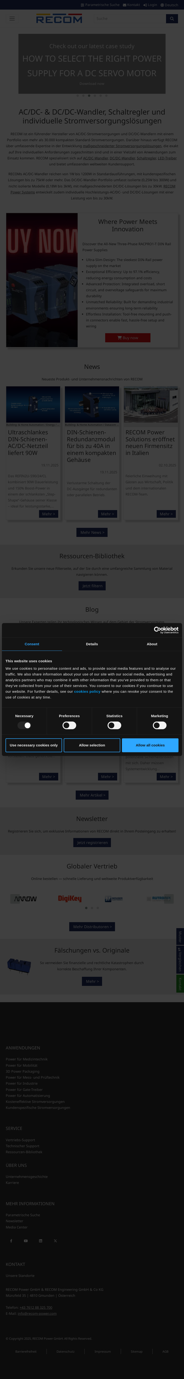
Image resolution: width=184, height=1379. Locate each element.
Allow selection (92, 745)
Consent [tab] (32, 644)
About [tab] (152, 644)
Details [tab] (92, 644)
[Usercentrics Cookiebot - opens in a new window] (157, 630)
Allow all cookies (150, 745)
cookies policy (87, 691)
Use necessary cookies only (34, 745)
